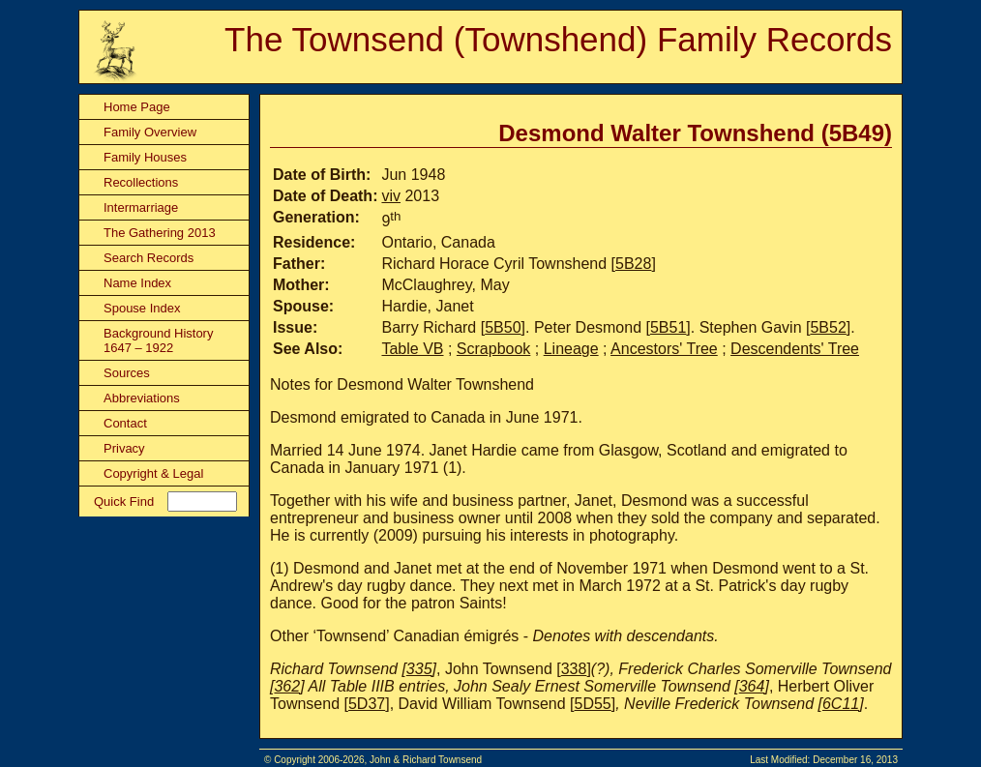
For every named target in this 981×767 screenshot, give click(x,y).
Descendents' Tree (794, 348)
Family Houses (145, 157)
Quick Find (124, 501)
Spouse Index (142, 308)
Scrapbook (494, 348)
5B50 (502, 327)
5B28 (633, 263)
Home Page (137, 107)
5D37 (366, 703)
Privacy (124, 448)
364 (752, 686)
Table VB (412, 348)
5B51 (668, 327)
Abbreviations (142, 398)
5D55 (593, 703)
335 (419, 669)
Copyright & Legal (153, 473)
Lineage (571, 348)
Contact (125, 423)
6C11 (840, 703)
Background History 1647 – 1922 (158, 340)
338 (574, 669)
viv (391, 196)
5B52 (828, 327)
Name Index (137, 283)
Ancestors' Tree (664, 348)
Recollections (141, 182)
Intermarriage (141, 207)
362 (287, 686)
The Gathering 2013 (160, 232)
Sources (127, 373)
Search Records (148, 258)
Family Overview (150, 132)
